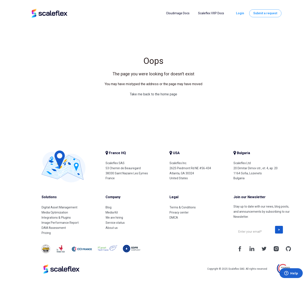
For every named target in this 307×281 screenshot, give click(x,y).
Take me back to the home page (153, 94)
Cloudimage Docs (178, 13)
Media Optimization (55, 212)
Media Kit (112, 212)
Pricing (46, 233)
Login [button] (240, 13)
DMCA (173, 217)
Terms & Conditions (182, 207)
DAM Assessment (54, 227)
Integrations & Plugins (56, 217)
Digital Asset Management (59, 207)
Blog (109, 207)
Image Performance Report (60, 222)
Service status (115, 222)
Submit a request (265, 13)
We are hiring (114, 217)
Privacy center (179, 212)
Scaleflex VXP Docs (211, 13)
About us (112, 227)
